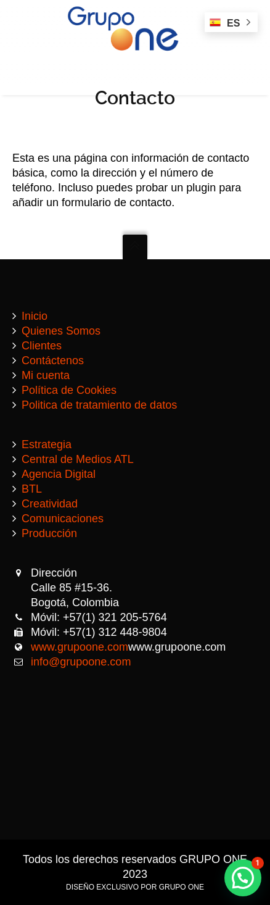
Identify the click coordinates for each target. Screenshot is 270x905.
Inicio (34, 316)
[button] (242, 877)
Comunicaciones (63, 518)
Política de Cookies (69, 390)
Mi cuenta (46, 375)
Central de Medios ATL (78, 459)
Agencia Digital (59, 474)
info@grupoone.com (81, 662)
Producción (49, 533)
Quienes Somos (61, 331)
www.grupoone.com (79, 647)
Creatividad (50, 504)
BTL (32, 489)
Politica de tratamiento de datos (99, 405)
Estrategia (47, 444)
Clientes (42, 346)
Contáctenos (53, 360)
